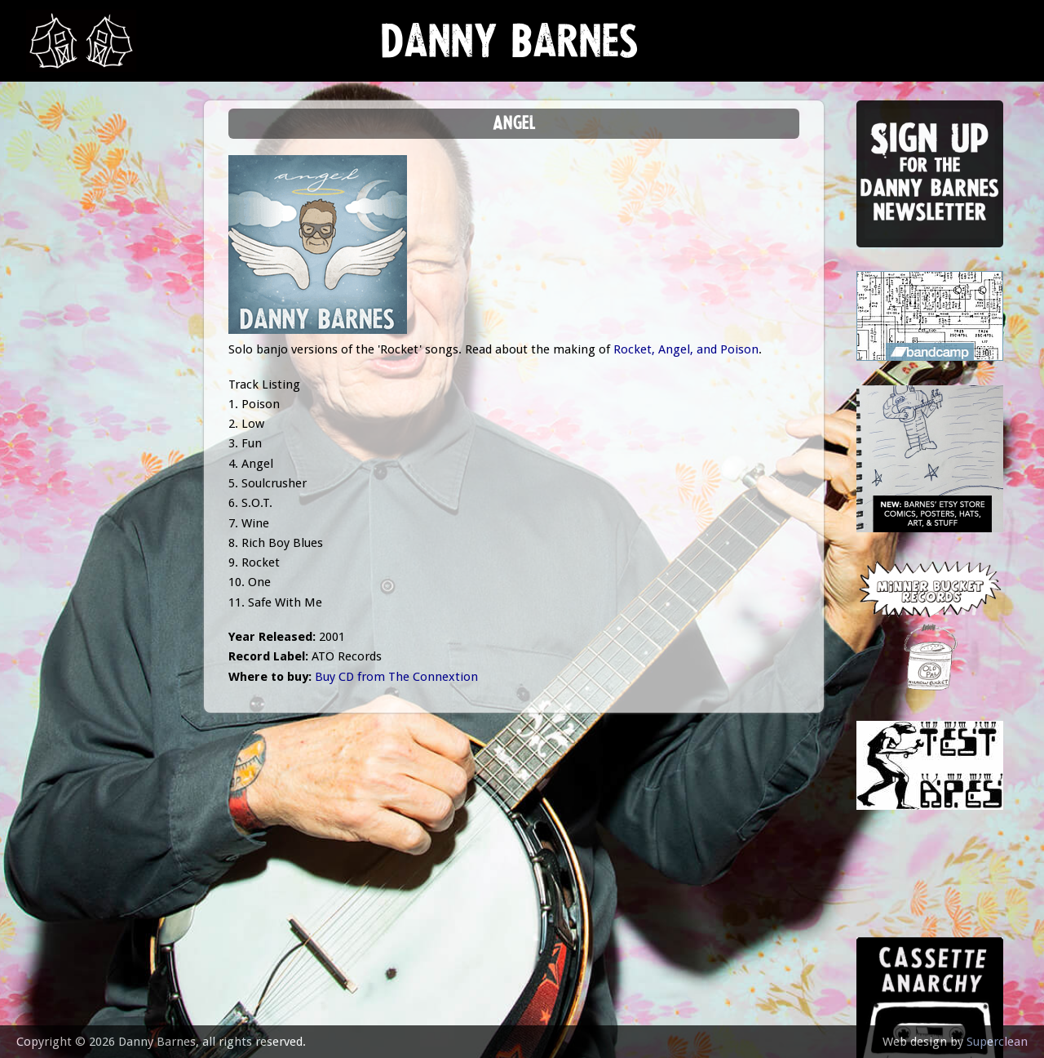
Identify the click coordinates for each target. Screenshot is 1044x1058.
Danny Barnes (510, 48)
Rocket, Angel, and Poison (686, 349)
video (53, 370)
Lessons (60, 289)
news (53, 168)
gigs (48, 249)
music (53, 208)
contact (63, 451)
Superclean (997, 1041)
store (54, 330)
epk (46, 410)
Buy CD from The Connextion (396, 676)
